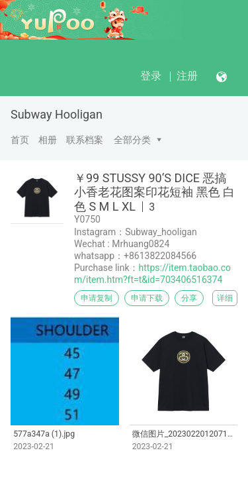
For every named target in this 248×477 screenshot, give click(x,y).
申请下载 (147, 298)
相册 (47, 139)
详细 (225, 298)
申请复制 (96, 298)
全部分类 (132, 139)
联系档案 (84, 139)
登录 (150, 76)
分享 (189, 298)
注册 (187, 76)
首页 (20, 139)
